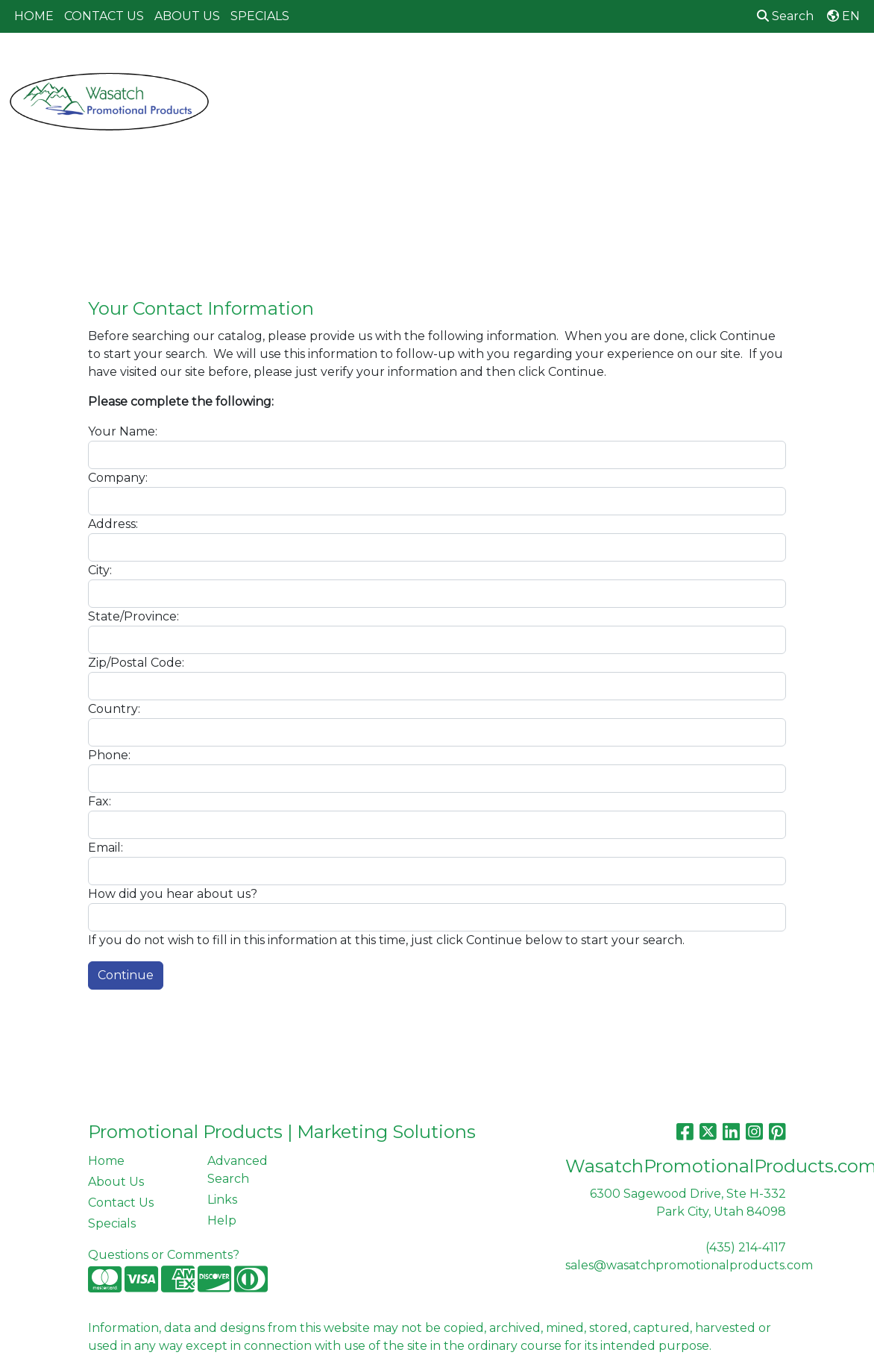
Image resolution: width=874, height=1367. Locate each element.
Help (221, 1220)
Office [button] (726, 65)
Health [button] (662, 65)
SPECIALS (259, 16)
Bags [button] (379, 65)
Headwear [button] (586, 65)
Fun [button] (518, 65)
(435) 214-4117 (745, 1247)
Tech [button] (784, 65)
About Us (116, 1182)
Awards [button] (319, 65)
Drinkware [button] (450, 65)
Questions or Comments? (163, 1255)
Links (222, 1199)
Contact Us (121, 1202)
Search (785, 16)
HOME (34, 16)
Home (106, 1161)
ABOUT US (187, 16)
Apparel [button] (248, 65)
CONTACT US (104, 16)
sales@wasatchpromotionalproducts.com (689, 1265)
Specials (112, 1223)
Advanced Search (237, 1170)
